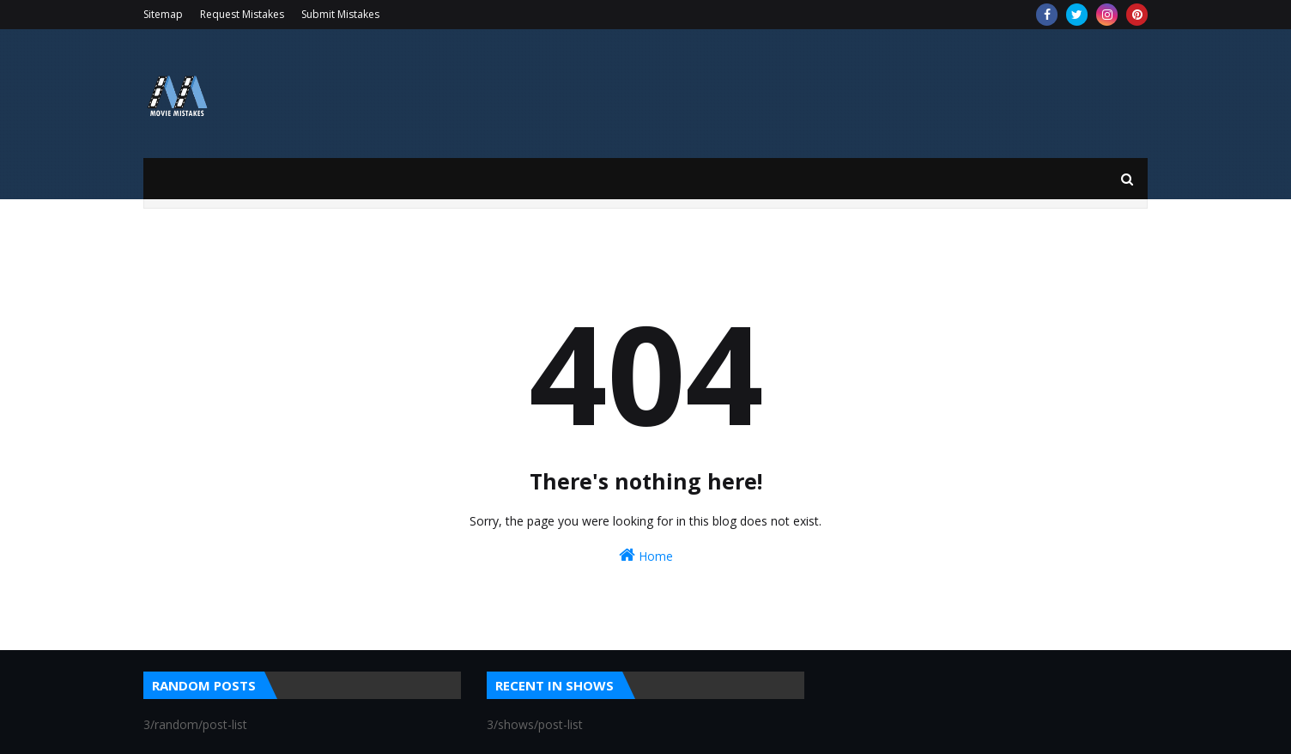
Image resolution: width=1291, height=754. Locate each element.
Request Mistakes (242, 14)
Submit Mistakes (340, 14)
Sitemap (163, 14)
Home (646, 555)
